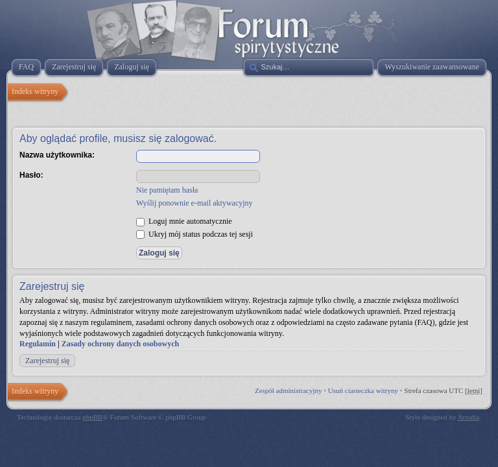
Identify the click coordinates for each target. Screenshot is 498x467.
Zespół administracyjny (288, 390)
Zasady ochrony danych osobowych (121, 343)
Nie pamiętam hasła (167, 190)
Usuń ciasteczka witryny (363, 390)
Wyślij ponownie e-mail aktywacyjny (194, 203)
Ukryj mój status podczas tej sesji (194, 234)
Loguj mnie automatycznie (184, 221)
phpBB (92, 417)
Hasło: (31, 175)
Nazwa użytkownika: (57, 155)
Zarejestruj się (47, 360)
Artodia (469, 417)
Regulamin (37, 343)
